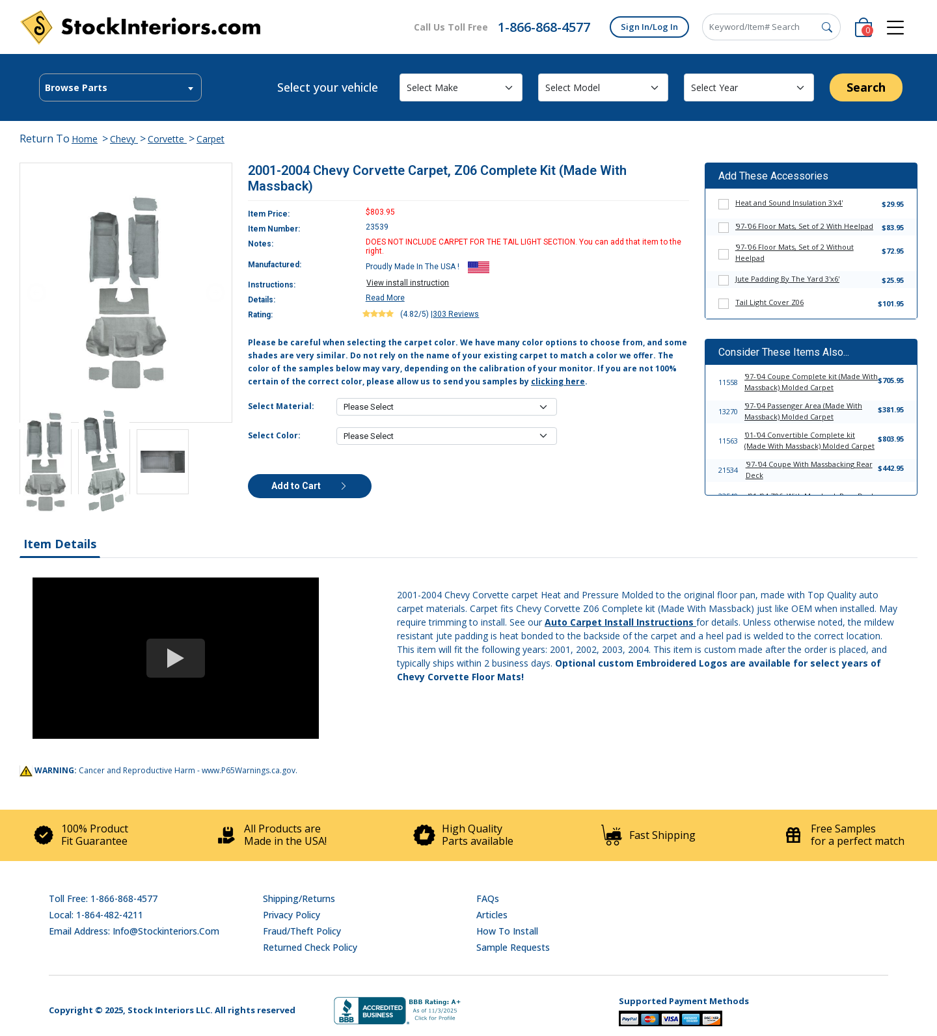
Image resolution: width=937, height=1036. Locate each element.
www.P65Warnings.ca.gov (248, 770)
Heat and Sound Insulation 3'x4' (789, 202)
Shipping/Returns (299, 898)
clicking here (558, 381)
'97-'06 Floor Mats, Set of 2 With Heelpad (804, 226)
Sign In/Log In (649, 27)
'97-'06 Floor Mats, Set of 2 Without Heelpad (794, 252)
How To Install (507, 931)
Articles (492, 915)
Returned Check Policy (310, 947)
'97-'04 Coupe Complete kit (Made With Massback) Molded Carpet (811, 381)
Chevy (124, 139)
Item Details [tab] (59, 543)
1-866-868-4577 (544, 27)
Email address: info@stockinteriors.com (134, 931)
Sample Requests (513, 947)
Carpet (210, 139)
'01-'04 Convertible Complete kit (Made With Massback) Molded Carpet (809, 440)
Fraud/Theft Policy (302, 931)
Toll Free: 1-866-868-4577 (103, 898)
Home (85, 139)
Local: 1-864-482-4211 (96, 915)
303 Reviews (456, 314)
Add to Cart (309, 486)
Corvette (167, 139)
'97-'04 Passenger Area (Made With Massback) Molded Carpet (803, 411)
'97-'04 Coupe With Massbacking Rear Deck (809, 469)
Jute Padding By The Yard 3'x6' (787, 279)
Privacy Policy (291, 915)
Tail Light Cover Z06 (769, 302)
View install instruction (407, 282)
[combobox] (120, 87)
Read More (385, 297)
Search (866, 87)
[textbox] (120, 88)
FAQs (487, 898)
